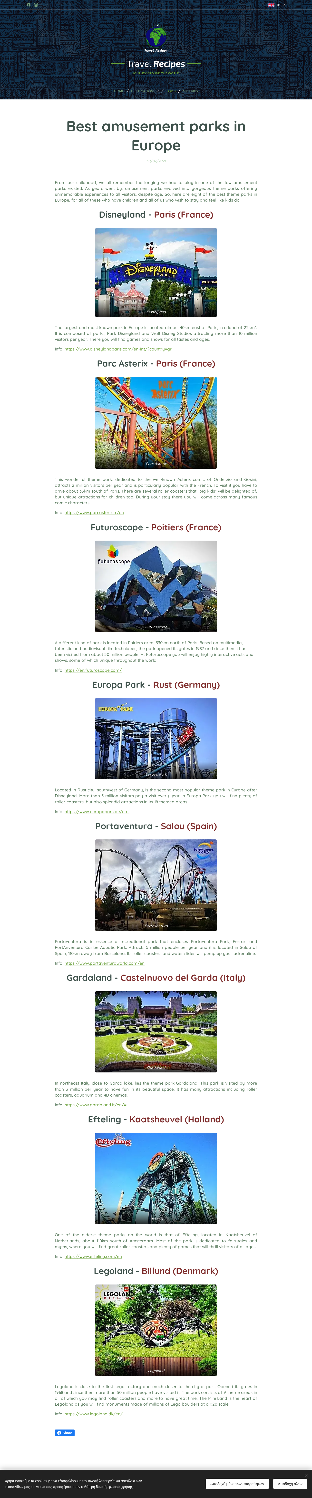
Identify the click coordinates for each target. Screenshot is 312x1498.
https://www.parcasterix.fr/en (94, 512)
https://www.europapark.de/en (97, 811)
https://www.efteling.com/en (93, 1256)
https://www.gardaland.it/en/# (96, 1104)
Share (64, 1433)
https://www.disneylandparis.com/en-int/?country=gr (118, 349)
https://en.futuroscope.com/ (93, 670)
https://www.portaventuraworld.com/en (105, 963)
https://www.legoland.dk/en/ (94, 1413)
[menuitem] (116, 91)
